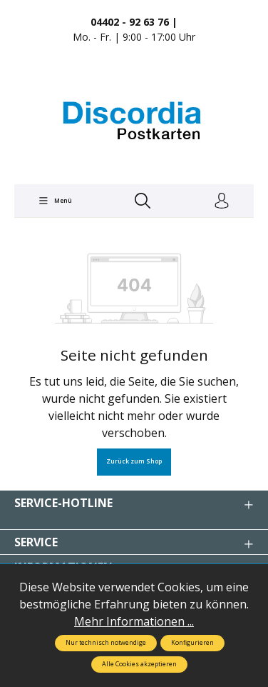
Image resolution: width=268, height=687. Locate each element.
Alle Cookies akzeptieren (139, 664)
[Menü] (54, 201)
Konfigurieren (192, 642)
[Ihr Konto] (222, 201)
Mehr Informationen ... (134, 621)
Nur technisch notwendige (106, 642)
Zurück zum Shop (134, 461)
